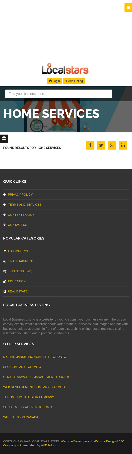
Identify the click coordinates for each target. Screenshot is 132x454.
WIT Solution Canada (20, 417)
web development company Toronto (34, 387)
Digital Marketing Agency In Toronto (34, 356)
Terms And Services (22, 204)
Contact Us (15, 224)
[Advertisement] (66, 30)
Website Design (105, 441)
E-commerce (16, 251)
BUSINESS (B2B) (17, 271)
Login (54, 81)
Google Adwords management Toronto (37, 377)
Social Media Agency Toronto (28, 407)
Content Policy (18, 214)
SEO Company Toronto (22, 367)
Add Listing (74, 81)
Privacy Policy (18, 194)
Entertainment (18, 261)
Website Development (77, 441)
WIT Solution (50, 445)
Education (14, 281)
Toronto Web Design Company (28, 397)
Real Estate (15, 291)
